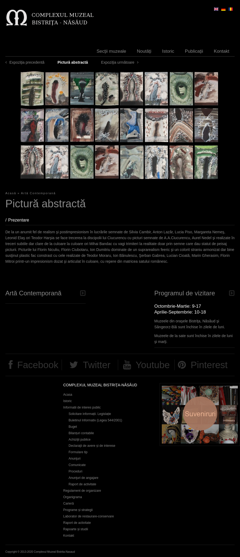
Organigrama (72, 497)
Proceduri (75, 471)
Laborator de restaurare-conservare (88, 516)
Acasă (10, 193)
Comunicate (77, 465)
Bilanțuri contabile (81, 433)
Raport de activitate (82, 484)
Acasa (67, 394)
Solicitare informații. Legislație (90, 414)
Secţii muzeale (111, 51)
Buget (73, 427)
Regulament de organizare (82, 491)
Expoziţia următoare (117, 62)
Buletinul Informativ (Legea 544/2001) (95, 420)
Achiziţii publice (80, 439)
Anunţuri (75, 458)
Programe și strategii (78, 510)
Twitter (96, 365)
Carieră (68, 503)
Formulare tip (78, 452)
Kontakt (221, 51)
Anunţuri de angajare (83, 478)
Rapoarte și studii (75, 529)
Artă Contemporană (38, 193)
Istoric (168, 51)
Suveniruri (200, 414)
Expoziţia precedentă (26, 62)
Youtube (153, 365)
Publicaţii (194, 51)
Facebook (37, 365)
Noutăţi (144, 51)
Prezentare (21, 220)
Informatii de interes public (82, 407)
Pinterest (209, 365)
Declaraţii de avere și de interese (92, 446)
